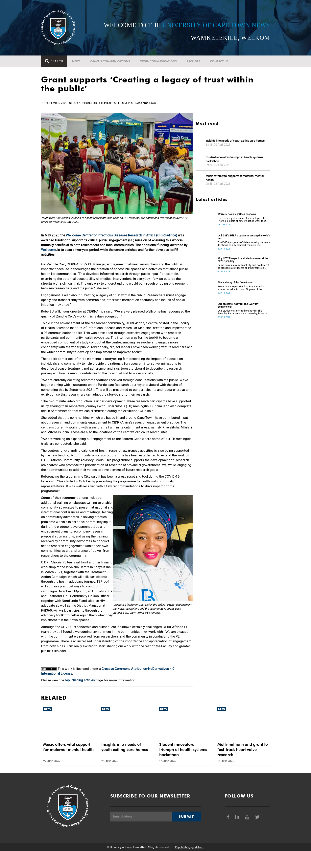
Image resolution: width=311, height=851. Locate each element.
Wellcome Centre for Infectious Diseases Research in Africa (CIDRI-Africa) (121, 235)
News (76, 61)
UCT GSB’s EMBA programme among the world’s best (244, 237)
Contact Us (219, 61)
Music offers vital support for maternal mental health (235, 178)
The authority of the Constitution (235, 282)
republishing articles (80, 680)
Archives (193, 61)
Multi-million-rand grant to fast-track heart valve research (242, 749)
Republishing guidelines (189, 847)
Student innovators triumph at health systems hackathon (234, 159)
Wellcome (48, 250)
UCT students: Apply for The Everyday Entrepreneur (238, 305)
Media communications (158, 61)
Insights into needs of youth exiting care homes (235, 140)
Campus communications (110, 61)
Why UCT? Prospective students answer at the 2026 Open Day (243, 260)
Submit (186, 816)
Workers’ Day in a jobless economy (237, 214)
